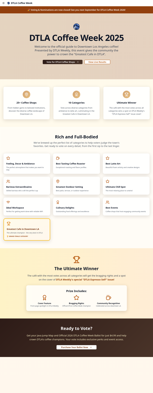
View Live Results (97, 62)
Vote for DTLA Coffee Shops (63, 62)
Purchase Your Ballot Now (76, 347)
